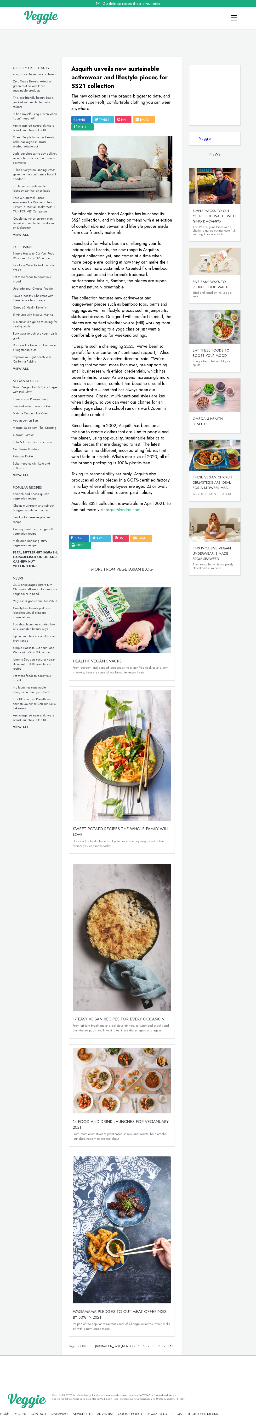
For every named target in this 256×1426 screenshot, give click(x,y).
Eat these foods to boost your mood (211, 353)
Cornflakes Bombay (26, 449)
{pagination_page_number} (115, 1346)
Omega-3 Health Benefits (29, 307)
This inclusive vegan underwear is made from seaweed (212, 553)
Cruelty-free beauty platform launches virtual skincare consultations (31, 612)
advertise (105, 1413)
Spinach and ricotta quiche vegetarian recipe (31, 496)
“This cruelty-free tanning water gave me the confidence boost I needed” (34, 174)
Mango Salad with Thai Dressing (35, 427)
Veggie (205, 138)
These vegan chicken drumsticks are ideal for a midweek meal (212, 482)
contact (38, 1413)
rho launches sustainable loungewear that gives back (31, 188)
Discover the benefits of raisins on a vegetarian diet (35, 347)
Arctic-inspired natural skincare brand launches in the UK (33, 127)
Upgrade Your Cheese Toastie (33, 288)
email (142, 119)
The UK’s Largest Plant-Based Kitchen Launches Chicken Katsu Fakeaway (34, 703)
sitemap (177, 1414)
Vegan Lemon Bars (25, 420)
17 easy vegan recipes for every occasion (119, 1019)
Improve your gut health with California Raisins (32, 359)
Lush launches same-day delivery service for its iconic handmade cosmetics (35, 158)
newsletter (83, 1413)
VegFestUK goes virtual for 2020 (35, 601)
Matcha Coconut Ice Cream (31, 413)
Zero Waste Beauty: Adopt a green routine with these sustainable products (32, 86)
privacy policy (157, 1414)
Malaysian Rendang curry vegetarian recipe (30, 543)
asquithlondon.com (123, 510)
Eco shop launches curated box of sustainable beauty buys (34, 626)
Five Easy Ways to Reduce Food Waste (211, 284)
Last (171, 1346)
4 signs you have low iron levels (34, 74)
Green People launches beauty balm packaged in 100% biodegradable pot (33, 142)
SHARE (79, 119)
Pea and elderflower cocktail (32, 406)
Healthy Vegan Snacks (97, 661)
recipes (20, 1413)
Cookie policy (130, 1413)
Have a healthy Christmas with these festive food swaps (33, 298)
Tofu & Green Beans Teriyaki (32, 442)
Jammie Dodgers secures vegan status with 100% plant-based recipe (34, 664)
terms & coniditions (203, 1414)
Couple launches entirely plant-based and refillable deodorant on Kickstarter (34, 223)
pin (121, 119)
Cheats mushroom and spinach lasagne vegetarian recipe (34, 507)
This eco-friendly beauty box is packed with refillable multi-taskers (33, 102)
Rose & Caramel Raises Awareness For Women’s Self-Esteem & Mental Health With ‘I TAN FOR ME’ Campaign (34, 204)
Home (5, 1413)
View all (21, 235)
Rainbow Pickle (23, 456)
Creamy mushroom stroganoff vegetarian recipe (33, 531)
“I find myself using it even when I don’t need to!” (35, 116)
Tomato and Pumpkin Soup (31, 399)
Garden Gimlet (23, 435)
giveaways (59, 1413)
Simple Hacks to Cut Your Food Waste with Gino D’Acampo (33, 255)
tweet (102, 119)
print (80, 127)
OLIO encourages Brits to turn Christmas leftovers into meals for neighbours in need (35, 589)
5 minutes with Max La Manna (33, 314)
